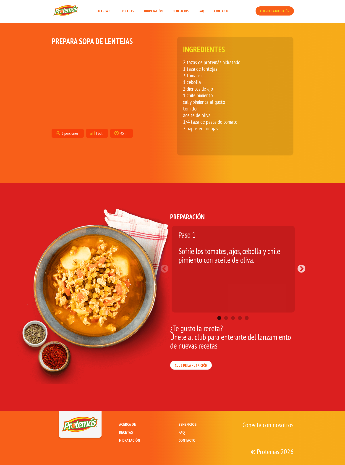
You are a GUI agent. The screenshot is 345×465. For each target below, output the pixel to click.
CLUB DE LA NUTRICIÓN (274, 11)
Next (299, 267)
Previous (167, 267)
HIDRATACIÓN (153, 11)
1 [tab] (219, 311)
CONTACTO (221, 11)
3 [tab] (233, 311)
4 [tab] (240, 311)
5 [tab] (246, 311)
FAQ (201, 11)
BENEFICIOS (180, 11)
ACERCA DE (104, 11)
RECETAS (128, 11)
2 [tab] (226, 311)
